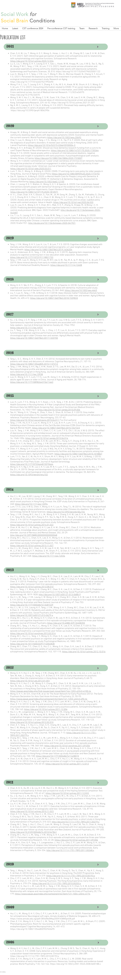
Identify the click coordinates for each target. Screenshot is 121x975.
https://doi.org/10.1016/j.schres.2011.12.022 (67, 793)
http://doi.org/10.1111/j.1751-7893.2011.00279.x (75, 822)
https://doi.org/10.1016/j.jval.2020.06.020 (73, 202)
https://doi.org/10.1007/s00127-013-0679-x (31, 615)
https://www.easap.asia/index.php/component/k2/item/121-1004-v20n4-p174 (52, 894)
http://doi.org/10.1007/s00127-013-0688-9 (60, 594)
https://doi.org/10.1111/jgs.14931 (26, 328)
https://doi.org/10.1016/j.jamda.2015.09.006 (58, 410)
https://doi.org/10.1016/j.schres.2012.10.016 (83, 651)
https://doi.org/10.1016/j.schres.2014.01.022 (31, 525)
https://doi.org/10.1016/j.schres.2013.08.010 (31, 587)
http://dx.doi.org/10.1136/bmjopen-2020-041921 (52, 223)
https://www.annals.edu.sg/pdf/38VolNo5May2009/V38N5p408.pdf (42, 919)
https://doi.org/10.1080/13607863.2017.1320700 (34, 338)
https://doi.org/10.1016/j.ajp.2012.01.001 (30, 681)
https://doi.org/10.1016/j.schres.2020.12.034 (32, 61)
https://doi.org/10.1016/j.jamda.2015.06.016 (46, 438)
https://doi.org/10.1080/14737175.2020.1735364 (75, 150)
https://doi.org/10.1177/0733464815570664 (31, 464)
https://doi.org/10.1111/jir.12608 (66, 265)
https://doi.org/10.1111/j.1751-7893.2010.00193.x (70, 876)
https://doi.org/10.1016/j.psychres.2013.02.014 (33, 633)
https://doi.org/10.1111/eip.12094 (31, 504)
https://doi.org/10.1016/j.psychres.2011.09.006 (67, 746)
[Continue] (98, 47)
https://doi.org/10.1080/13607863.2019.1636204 (48, 249)
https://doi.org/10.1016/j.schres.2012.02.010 (31, 722)
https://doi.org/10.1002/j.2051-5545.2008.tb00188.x (75, 964)
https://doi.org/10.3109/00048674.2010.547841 (33, 832)
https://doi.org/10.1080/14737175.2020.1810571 (34, 192)
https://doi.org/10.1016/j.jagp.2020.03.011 (30, 168)
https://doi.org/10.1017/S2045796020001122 (78, 71)
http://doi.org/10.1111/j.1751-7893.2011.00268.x (70, 850)
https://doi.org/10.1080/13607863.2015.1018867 (78, 454)
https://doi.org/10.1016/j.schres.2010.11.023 (32, 811)
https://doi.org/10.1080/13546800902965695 (32, 929)
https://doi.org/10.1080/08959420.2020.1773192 (76, 174)
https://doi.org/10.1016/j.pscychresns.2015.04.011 (34, 420)
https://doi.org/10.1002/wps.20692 (64, 137)
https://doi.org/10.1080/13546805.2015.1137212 (34, 364)
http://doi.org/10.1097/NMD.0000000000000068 (33, 535)
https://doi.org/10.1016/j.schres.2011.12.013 (67, 764)
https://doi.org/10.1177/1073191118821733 (31, 257)
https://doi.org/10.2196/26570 (25, 95)
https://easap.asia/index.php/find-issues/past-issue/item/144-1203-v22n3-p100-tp (50, 691)
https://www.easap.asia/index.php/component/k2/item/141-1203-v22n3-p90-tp (48, 699)
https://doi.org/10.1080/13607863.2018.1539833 (54, 298)
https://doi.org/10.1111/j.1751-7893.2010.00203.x (56, 883)
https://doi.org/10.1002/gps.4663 (81, 290)
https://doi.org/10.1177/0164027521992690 (31, 82)
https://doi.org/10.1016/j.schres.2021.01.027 (73, 102)
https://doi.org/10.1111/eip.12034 (48, 556)
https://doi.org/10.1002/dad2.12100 (46, 181)
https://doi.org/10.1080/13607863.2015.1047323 (56, 428)
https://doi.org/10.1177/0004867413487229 (31, 605)
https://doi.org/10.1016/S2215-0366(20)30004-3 (51, 145)
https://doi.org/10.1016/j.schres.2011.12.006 (45, 709)
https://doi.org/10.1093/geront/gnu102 (29, 474)
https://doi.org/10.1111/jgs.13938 (26, 374)
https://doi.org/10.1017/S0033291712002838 (32, 644)
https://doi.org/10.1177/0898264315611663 (31, 382)
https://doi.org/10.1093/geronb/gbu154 (66, 512)
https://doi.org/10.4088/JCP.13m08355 (66, 623)
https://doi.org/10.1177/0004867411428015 (57, 756)
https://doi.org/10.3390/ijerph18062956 (30, 110)
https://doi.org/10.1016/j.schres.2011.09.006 (76, 840)
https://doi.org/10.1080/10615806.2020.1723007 (58, 158)
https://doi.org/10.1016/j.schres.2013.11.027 (31, 545)
